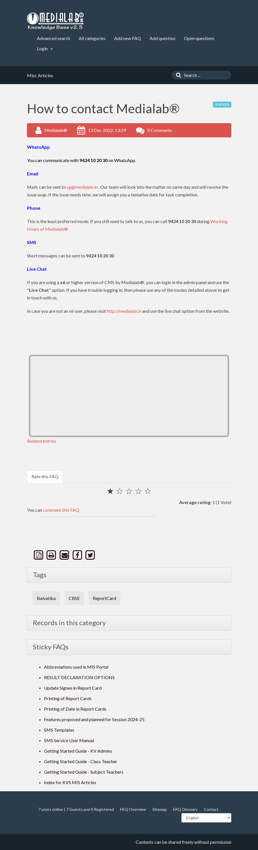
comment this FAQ (61, 510)
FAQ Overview (133, 809)
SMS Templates (59, 730)
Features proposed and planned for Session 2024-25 (94, 719)
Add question (162, 38)
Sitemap (159, 809)
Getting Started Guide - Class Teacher (80, 761)
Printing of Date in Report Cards (75, 709)
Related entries (41, 441)
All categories (92, 38)
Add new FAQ (127, 38)
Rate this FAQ (45, 476)
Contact (211, 809)
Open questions (199, 38)
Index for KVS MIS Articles (70, 782)
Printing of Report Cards (68, 698)
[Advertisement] (129, 396)
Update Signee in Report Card (73, 688)
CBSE (74, 598)
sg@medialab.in (82, 187)
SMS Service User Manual (69, 740)
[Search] (177, 75)
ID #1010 (222, 104)
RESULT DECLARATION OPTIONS (79, 677)
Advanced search (53, 38)
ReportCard (104, 598)
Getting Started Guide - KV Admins (78, 751)
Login (45, 48)
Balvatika (46, 598)
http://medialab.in (124, 311)
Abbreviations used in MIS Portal (76, 666)
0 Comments (159, 130)
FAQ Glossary (185, 809)
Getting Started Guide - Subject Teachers (83, 772)
